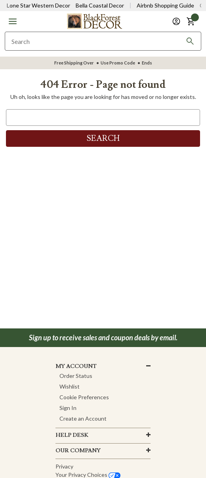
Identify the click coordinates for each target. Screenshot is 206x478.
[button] (13, 21)
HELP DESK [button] (71, 435)
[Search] (190, 41)
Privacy (64, 466)
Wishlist (69, 386)
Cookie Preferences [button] (84, 397)
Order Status (75, 375)
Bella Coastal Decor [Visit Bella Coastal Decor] (100, 5)
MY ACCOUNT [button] (76, 366)
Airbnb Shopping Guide (165, 5)
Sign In (67, 407)
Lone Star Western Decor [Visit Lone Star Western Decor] (38, 5)
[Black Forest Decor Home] (94, 20)
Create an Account (83, 418)
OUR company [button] (78, 450)
